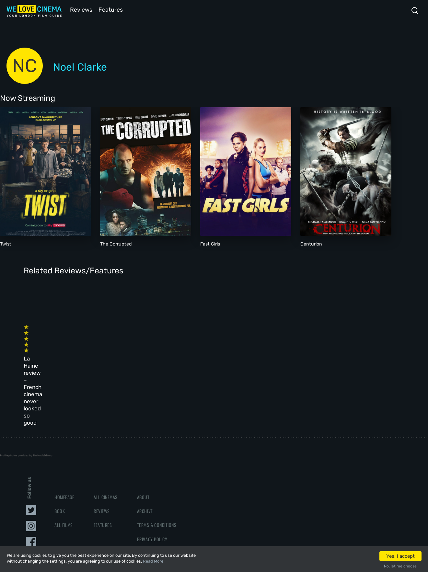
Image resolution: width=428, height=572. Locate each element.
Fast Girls (210, 243)
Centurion (311, 243)
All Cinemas (106, 432)
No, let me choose (400, 566)
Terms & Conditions (156, 460)
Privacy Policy (152, 475)
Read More (153, 561)
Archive (145, 446)
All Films (63, 460)
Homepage (64, 432)
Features (111, 9)
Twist (5, 243)
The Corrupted (116, 243)
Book (59, 446)
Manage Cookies (153, 489)
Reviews (80, 9)
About (143, 432)
